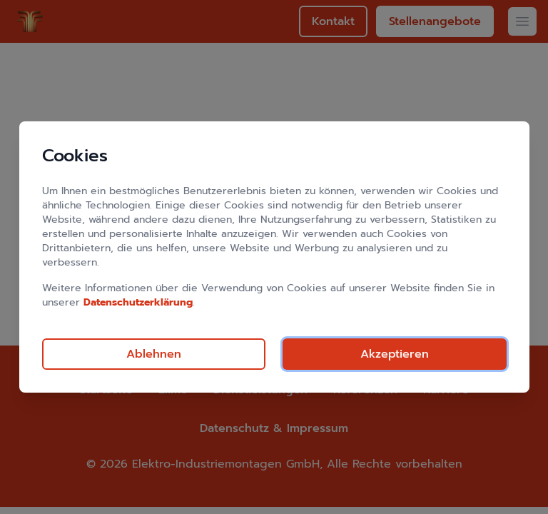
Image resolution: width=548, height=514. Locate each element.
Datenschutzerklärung (138, 302)
